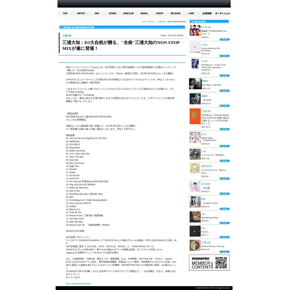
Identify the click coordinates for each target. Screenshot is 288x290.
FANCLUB (128, 13)
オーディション (223, 13)
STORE (112, 13)
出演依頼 (207, 13)
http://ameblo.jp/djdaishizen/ (78, 283)
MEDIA (144, 13)
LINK (191, 13)
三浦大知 (161, 22)
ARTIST (81, 13)
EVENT (160, 13)
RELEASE (176, 13)
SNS (97, 13)
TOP (65, 13)
